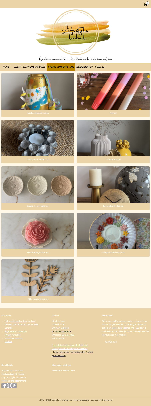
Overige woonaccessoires (113, 253)
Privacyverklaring (12, 335)
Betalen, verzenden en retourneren (21, 324)
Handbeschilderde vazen (38, 113)
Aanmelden (111, 342)
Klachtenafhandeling (13, 338)
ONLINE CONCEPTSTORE (61, 67)
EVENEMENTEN (84, 67)
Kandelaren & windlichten (38, 160)
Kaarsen (113, 113)
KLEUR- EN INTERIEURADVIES (29, 67)
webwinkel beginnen (81, 400)
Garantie (8, 328)
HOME (6, 67)
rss (71, 400)
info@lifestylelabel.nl (61, 331)
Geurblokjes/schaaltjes (37, 253)
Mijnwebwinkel (106, 400)
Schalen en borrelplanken (37, 206)
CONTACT (100, 67)
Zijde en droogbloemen (37, 299)
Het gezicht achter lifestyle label (20, 321)
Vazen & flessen (113, 160)
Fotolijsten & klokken (113, 206)
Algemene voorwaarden (16, 331)
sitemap (65, 400)
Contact (8, 342)
